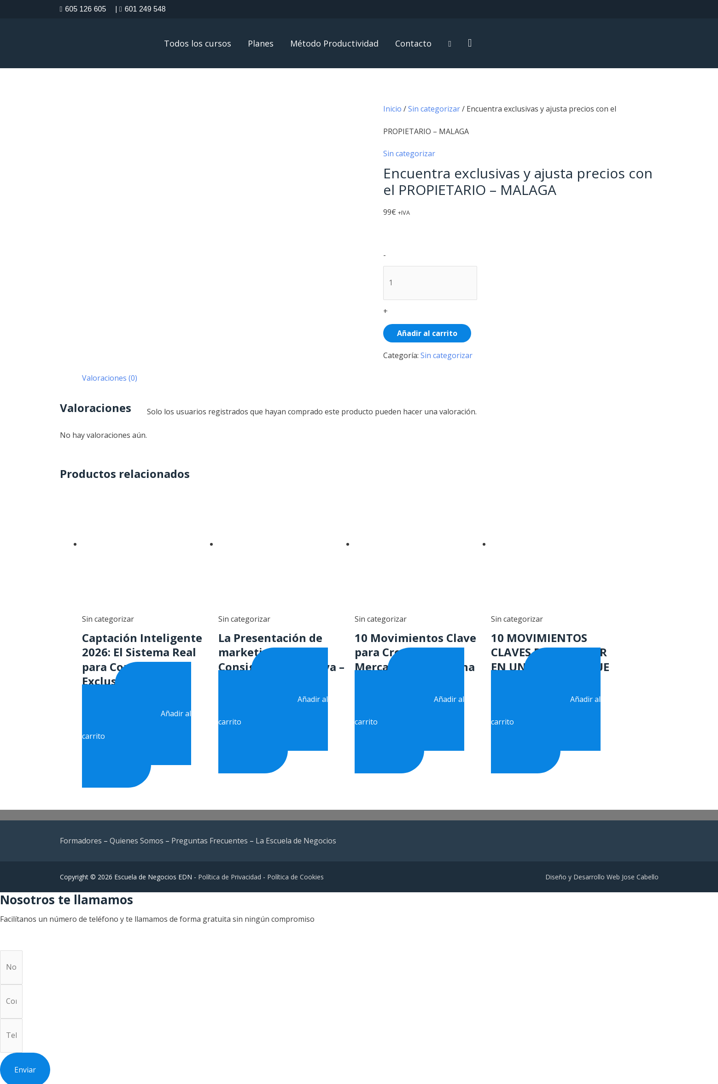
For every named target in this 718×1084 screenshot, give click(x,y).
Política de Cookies (295, 874)
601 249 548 (140, 9)
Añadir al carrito (427, 332)
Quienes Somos (136, 838)
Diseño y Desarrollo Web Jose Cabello (602, 874)
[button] (470, 43)
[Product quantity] (430, 282)
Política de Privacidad (229, 874)
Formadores (81, 838)
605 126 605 (83, 9)
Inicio (392, 109)
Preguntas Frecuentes (209, 838)
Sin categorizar (434, 109)
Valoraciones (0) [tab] (109, 376)
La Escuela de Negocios (296, 838)
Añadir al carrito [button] (137, 722)
